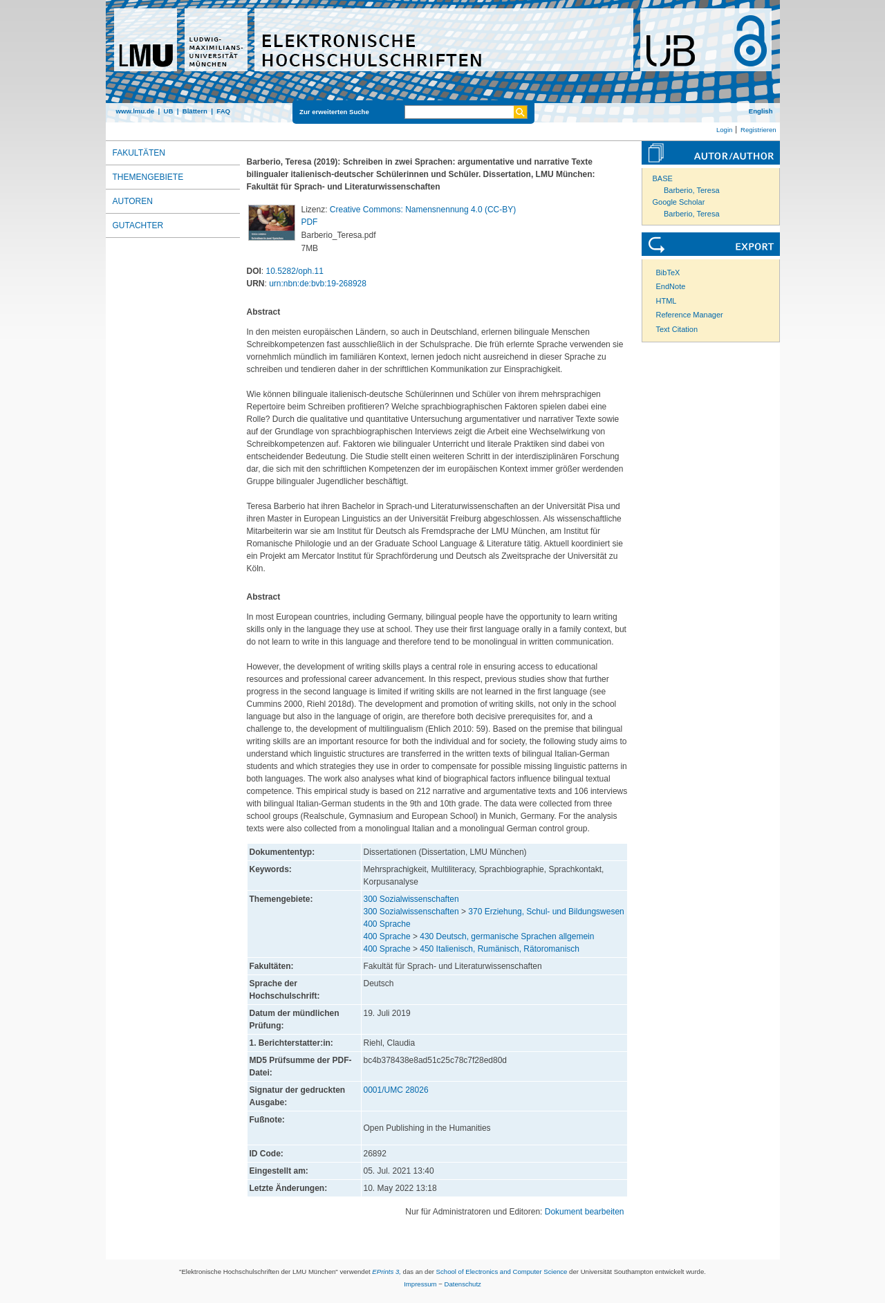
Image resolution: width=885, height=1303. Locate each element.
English (761, 111)
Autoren (133, 201)
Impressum (420, 1284)
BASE (663, 178)
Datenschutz (463, 1284)
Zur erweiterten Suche (334, 111)
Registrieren (758, 129)
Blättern (195, 111)
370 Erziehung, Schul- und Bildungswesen (546, 911)
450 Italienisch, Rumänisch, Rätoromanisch (499, 949)
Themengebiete (148, 177)
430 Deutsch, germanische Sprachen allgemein (507, 936)
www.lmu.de (135, 111)
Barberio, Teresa (692, 190)
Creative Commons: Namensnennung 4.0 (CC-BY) (423, 209)
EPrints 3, (386, 1271)
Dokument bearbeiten (584, 1212)
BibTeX (668, 272)
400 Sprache (387, 924)
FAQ (223, 111)
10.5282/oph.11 (295, 271)
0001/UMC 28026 (396, 1090)
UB (168, 111)
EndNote (671, 286)
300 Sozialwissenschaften (411, 899)
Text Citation (677, 329)
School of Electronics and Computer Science (502, 1271)
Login (724, 129)
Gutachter (138, 225)
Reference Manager (689, 315)
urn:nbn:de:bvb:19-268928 (317, 283)
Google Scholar (679, 202)
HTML (666, 301)
